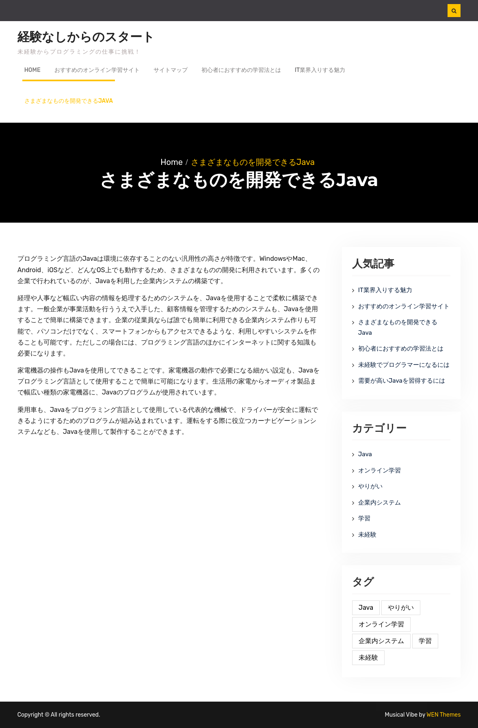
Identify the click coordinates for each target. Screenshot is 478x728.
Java (365, 454)
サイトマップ (171, 70)
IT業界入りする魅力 (320, 70)
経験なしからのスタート (86, 37)
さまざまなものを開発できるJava (68, 101)
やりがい (370, 486)
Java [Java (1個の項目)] (366, 607)
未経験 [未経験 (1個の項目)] (368, 657)
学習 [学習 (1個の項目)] (425, 641)
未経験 (367, 534)
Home (32, 70)
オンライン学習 (379, 470)
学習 (364, 518)
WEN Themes (443, 714)
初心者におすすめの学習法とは (241, 70)
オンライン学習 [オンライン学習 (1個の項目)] (381, 624)
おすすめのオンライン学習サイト (97, 70)
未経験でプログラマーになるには (404, 364)
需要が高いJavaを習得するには (401, 380)
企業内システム (379, 502)
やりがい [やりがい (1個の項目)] (401, 607)
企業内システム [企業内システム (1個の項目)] (381, 641)
